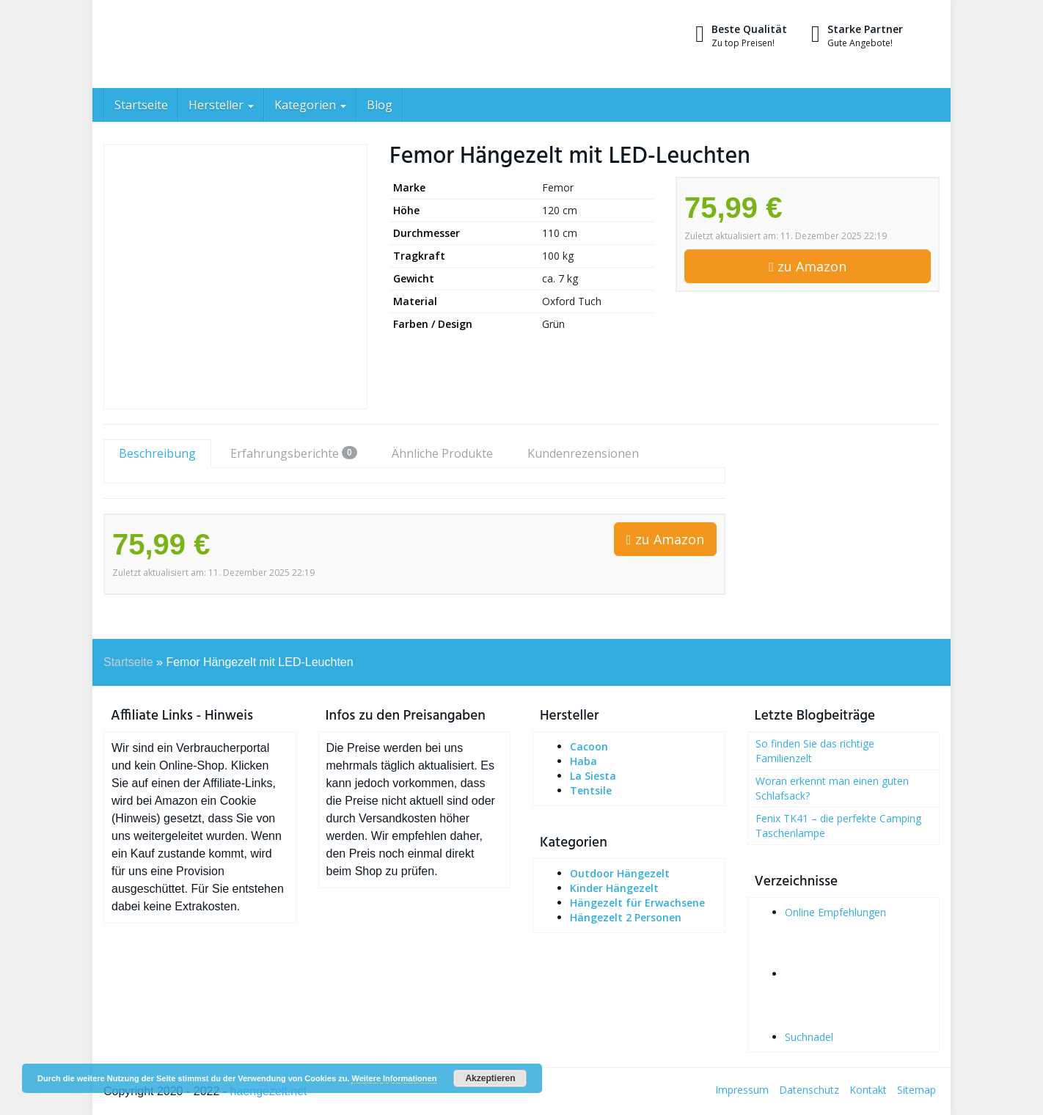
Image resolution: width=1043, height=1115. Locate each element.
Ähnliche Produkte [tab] (442, 453)
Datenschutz (809, 1090)
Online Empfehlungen (835, 912)
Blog (379, 105)
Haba (583, 761)
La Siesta (593, 776)
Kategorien (310, 105)
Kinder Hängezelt (614, 888)
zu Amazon (807, 266)
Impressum (742, 1090)
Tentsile (591, 790)
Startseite (141, 105)
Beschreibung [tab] (157, 453)
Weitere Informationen (393, 1078)
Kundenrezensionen (583, 453)
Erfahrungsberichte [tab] (293, 453)
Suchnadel (809, 1037)
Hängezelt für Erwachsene (637, 903)
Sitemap (916, 1090)
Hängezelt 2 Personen (625, 917)
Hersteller (221, 105)
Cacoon (589, 746)
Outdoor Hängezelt (620, 873)
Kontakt (868, 1090)
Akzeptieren (490, 1078)
